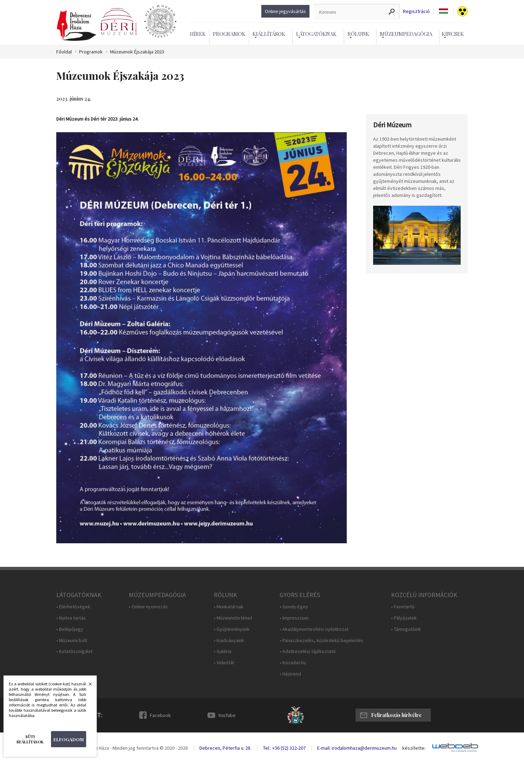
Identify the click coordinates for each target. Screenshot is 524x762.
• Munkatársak (228, 607)
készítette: (414, 748)
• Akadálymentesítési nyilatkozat (314, 629)
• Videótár (224, 663)
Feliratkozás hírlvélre (396, 715)
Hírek (198, 33)
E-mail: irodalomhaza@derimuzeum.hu (357, 748)
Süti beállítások (30, 739)
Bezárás (86, 686)
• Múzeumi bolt (71, 640)
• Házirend (290, 674)
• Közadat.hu (293, 663)
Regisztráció (416, 11)
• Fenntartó (403, 607)
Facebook (160, 715)
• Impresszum (294, 618)
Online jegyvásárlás (285, 11)
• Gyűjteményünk (232, 629)
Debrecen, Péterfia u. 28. (225, 748)
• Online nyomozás (148, 607)
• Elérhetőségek (73, 607)
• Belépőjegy (69, 629)
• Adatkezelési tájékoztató (308, 651)
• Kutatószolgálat (74, 651)
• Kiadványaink (229, 640)
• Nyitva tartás (71, 618)
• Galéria (222, 651)
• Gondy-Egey (294, 607)
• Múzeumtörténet (233, 618)
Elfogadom (68, 739)
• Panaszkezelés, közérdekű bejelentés (322, 640)
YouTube (227, 715)
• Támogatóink (406, 629)
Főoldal (64, 52)
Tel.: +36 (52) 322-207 (284, 748)
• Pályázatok (404, 618)
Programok (229, 33)
